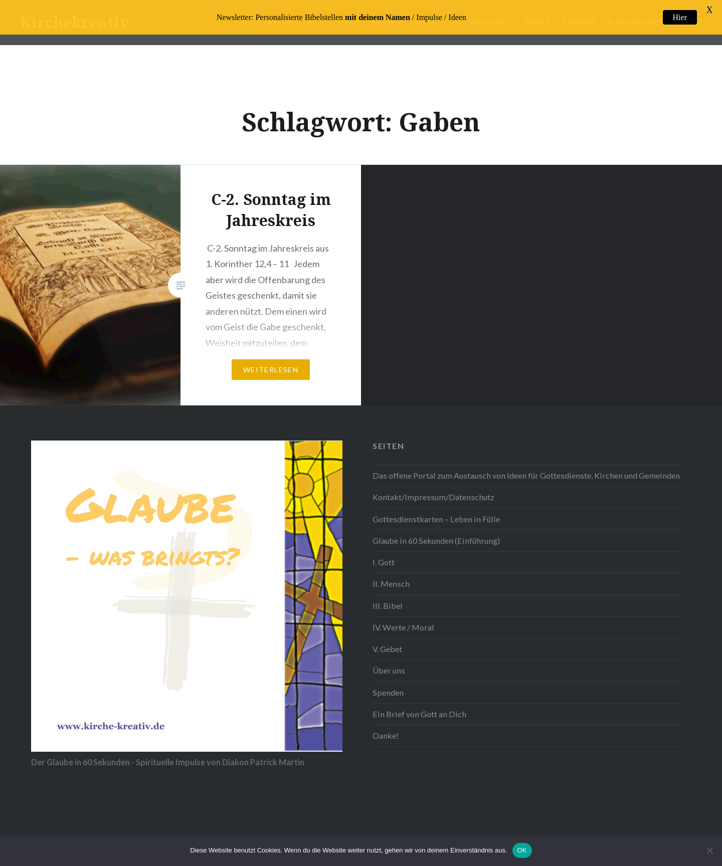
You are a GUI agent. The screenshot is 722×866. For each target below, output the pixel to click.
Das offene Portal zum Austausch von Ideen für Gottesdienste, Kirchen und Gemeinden (526, 468)
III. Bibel (388, 598)
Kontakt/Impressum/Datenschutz (433, 490)
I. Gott (384, 555)
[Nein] (709, 850)
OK (522, 850)
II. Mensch (391, 576)
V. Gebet (387, 641)
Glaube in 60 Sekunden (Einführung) (436, 533)
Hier (680, 17)
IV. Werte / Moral (403, 619)
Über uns (389, 663)
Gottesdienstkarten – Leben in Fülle (436, 511)
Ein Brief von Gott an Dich (419, 706)
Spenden (388, 685)
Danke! (386, 728)
